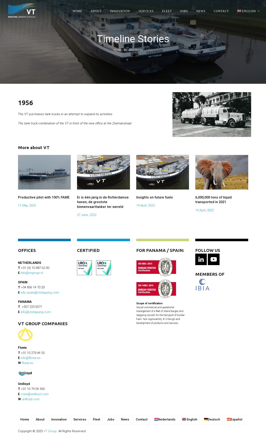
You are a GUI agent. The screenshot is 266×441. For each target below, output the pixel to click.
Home (117, 50)
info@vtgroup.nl (32, 273)
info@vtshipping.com (36, 312)
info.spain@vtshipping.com (40, 292)
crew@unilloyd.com (35, 394)
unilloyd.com (31, 399)
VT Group (50, 431)
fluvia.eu (27, 363)
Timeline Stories (133, 50)
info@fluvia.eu (30, 358)
